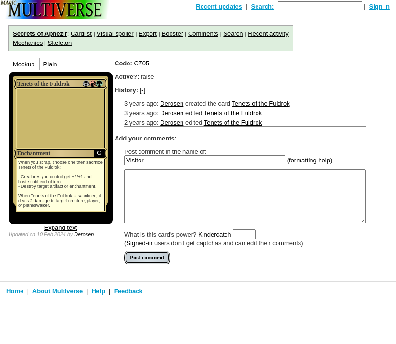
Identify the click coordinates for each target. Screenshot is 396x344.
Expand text (60, 227)
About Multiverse (57, 291)
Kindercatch (214, 234)
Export (148, 33)
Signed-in (139, 243)
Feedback (128, 291)
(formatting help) (309, 160)
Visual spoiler (115, 33)
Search (233, 33)
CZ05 (141, 63)
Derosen (84, 234)
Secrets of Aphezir (40, 33)
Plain (50, 64)
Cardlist (81, 33)
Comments (203, 33)
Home (14, 291)
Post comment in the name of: (165, 151)
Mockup (24, 64)
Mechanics (28, 42)
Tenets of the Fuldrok (260, 103)
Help (98, 291)
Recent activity (268, 33)
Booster (172, 33)
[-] (143, 90)
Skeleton (60, 42)
